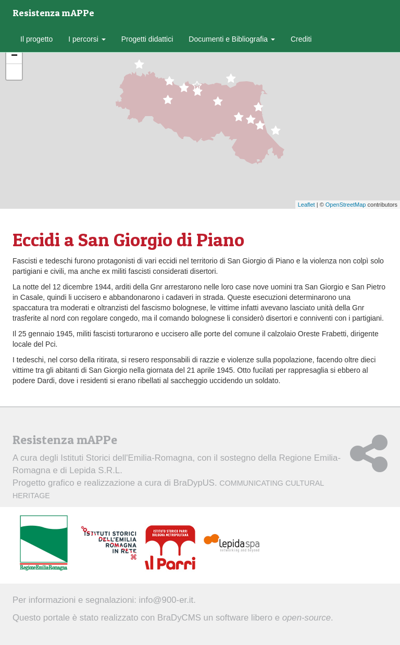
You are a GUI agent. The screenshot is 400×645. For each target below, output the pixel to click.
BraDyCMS (179, 618)
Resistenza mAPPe (53, 12)
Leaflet (306, 204)
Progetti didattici (147, 39)
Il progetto (36, 39)
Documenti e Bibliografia (232, 39)
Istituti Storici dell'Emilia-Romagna (126, 458)
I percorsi (86, 39)
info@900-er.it (166, 600)
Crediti (301, 39)
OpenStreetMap (346, 204)
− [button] (14, 56)
